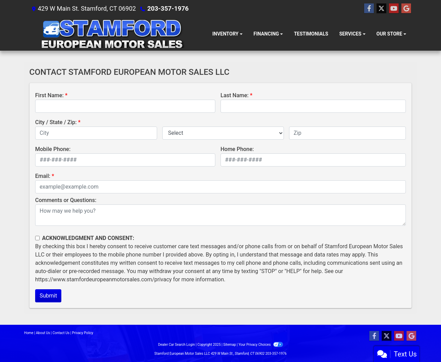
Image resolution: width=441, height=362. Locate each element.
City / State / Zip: (56, 122)
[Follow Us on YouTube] (394, 8)
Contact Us (61, 333)
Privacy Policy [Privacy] (82, 333)
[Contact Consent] (37, 238)
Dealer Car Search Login (176, 344)
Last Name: (234, 95)
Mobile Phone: (53, 149)
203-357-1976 (167, 8)
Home (28, 333)
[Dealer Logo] (111, 34)
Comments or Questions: (65, 200)
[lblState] (223, 133)
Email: (42, 176)
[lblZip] (347, 133)
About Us (43, 333)
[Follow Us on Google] (406, 8)
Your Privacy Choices (260, 344)
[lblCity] (96, 133)
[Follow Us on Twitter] (381, 8)
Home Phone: (237, 149)
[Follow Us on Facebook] (369, 8)
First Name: (49, 95)
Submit (48, 295)
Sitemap (229, 344)
